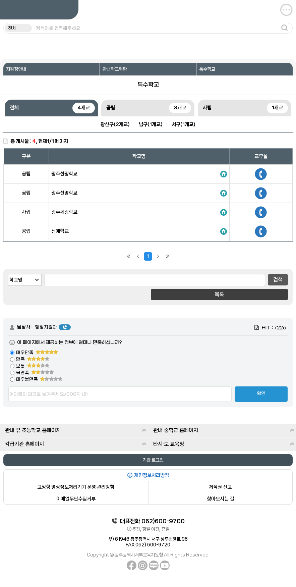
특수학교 (207, 69)
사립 (245, 108)
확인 (261, 393)
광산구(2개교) (115, 124)
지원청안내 (16, 69)
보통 (33, 366)
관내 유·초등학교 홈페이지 (75, 430)
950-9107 (261, 174)
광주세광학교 (64, 212)
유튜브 (165, 565)
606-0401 (261, 212)
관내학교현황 (115, 69)
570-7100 (261, 231)
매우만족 (37, 352)
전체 (52, 108)
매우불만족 (39, 379)
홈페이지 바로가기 (223, 174)
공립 (148, 108)
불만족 (35, 372)
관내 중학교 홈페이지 (224, 430)
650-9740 (261, 193)
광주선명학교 (64, 193)
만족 (33, 359)
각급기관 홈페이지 (75, 444)
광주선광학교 (64, 173)
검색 (278, 279)
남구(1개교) (151, 124)
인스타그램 (142, 565)
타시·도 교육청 (224, 444)
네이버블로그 (154, 565)
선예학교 (60, 231)
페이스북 (131, 565)
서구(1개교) (183, 124)
